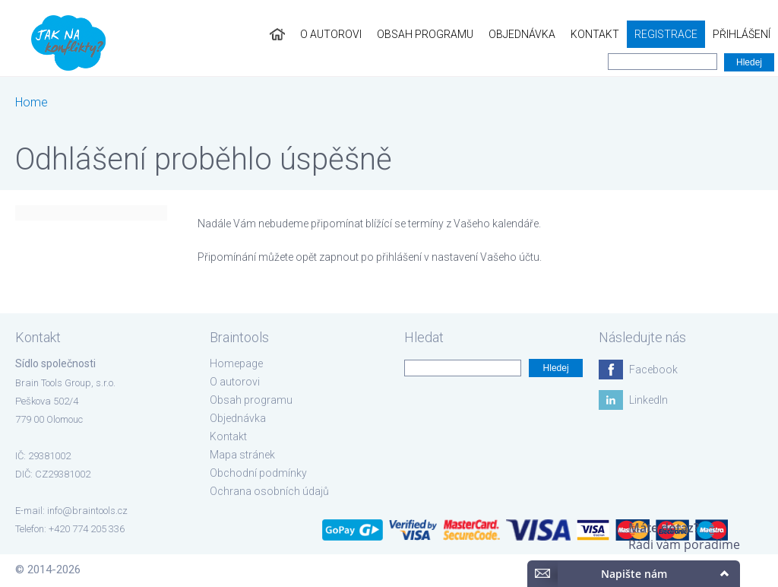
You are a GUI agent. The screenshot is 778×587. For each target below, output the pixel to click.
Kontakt (595, 34)
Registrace (665, 34)
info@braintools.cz (87, 510)
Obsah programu (425, 34)
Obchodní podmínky (258, 473)
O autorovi (331, 34)
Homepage (236, 363)
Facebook (653, 369)
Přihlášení (741, 34)
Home (31, 102)
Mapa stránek (242, 455)
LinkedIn (648, 400)
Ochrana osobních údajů (269, 491)
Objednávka (522, 34)
